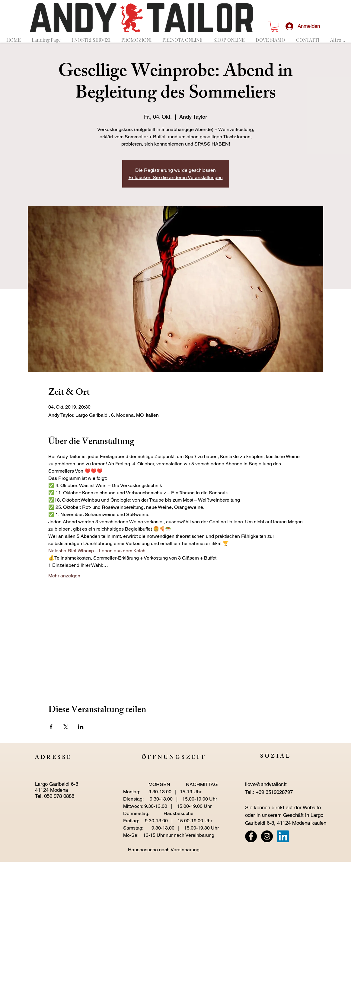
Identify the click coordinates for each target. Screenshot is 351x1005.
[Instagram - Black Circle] (267, 836)
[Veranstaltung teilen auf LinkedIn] (81, 726)
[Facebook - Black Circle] (251, 836)
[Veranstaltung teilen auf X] (66, 726)
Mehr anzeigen (64, 576)
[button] (274, 26)
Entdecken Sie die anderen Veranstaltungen (176, 177)
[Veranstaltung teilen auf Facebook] (51, 726)
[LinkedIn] (283, 836)
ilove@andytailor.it (266, 784)
